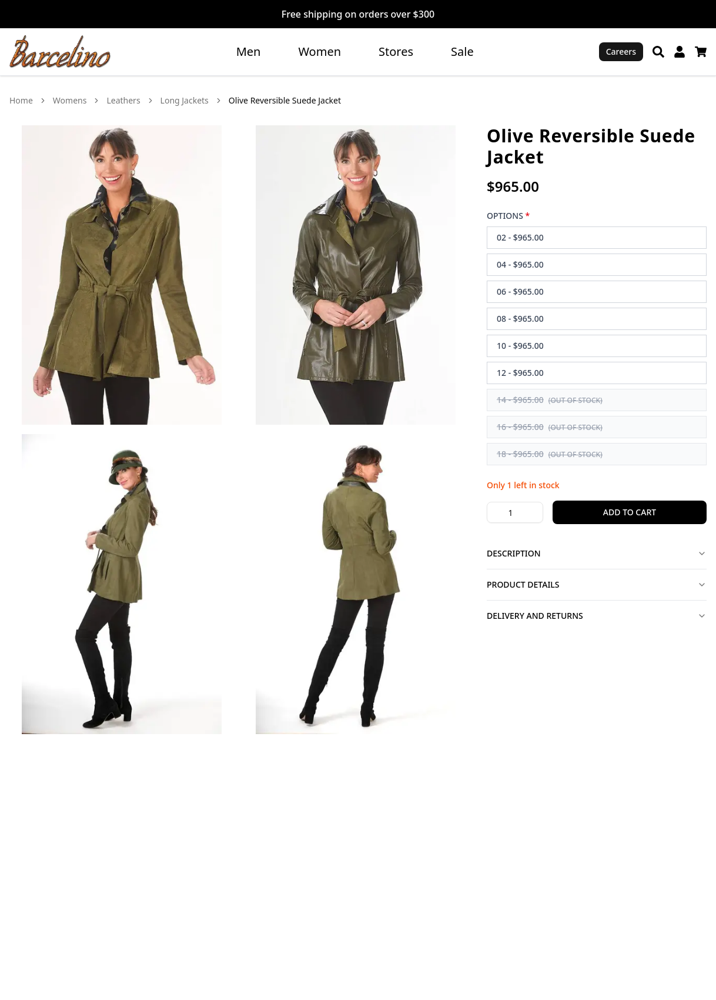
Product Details (597, 584)
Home (21, 100)
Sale (462, 51)
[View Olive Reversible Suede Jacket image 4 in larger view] (355, 584)
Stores (396, 51)
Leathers (123, 100)
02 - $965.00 (520, 237)
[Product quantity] (515, 512)
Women (319, 51)
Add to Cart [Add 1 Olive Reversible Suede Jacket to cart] (629, 512)
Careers (621, 51)
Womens (70, 100)
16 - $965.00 (550, 426)
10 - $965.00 (520, 345)
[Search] (658, 52)
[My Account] (679, 52)
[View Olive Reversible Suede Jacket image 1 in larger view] (121, 275)
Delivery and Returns (597, 615)
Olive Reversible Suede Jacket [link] (285, 100)
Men (248, 51)
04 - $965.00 (520, 264)
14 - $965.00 (550, 399)
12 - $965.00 (520, 372)
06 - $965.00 (520, 291)
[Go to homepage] (60, 51)
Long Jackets (184, 100)
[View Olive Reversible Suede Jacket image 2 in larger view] (355, 275)
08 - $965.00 (520, 318)
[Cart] (701, 52)
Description (597, 553)
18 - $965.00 (550, 453)
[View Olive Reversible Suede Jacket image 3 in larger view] (121, 584)
